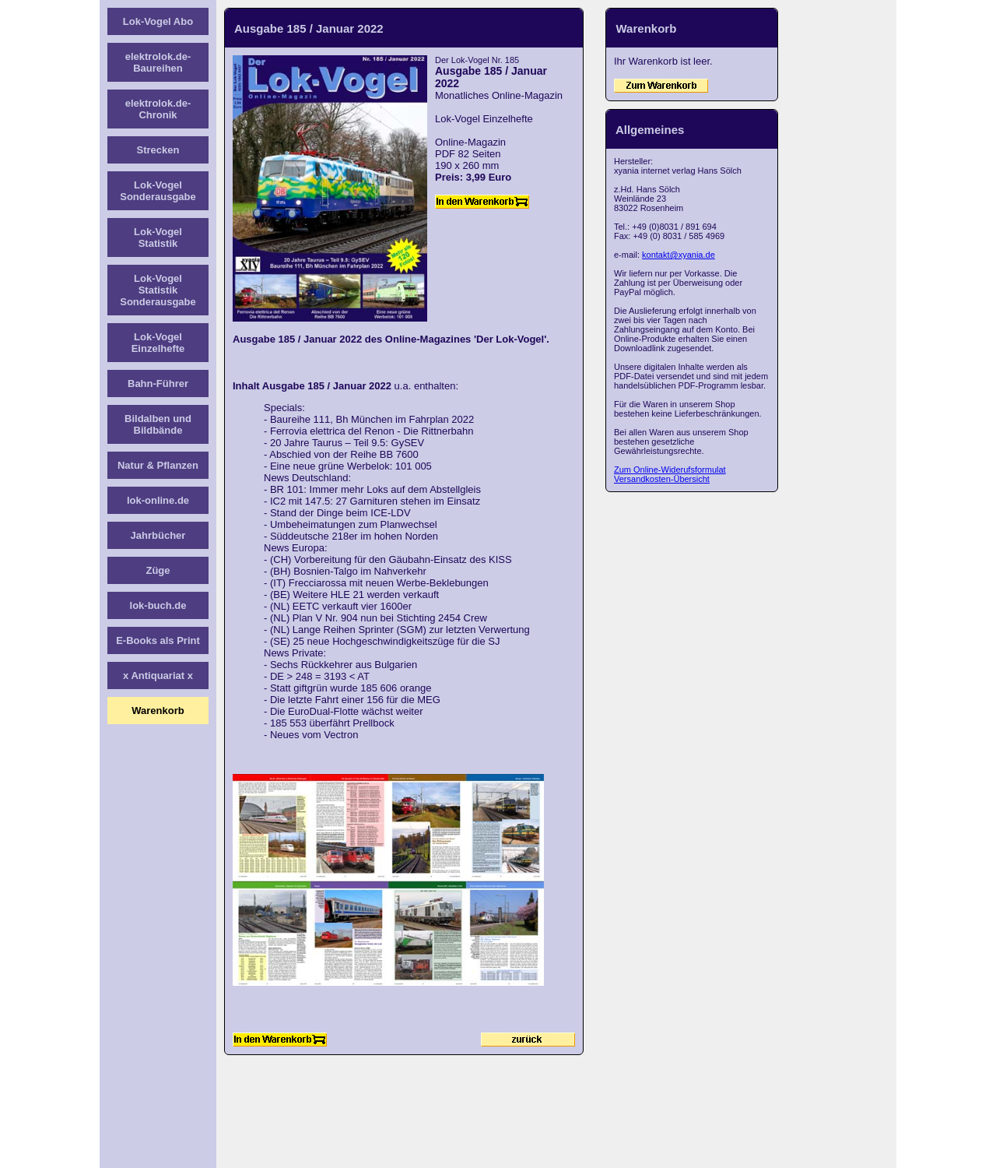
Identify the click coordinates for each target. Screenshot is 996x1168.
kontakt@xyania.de (678, 254)
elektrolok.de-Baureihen (158, 62)
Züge (158, 570)
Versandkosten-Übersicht (662, 479)
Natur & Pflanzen (157, 465)
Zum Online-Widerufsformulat (670, 469)
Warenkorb (158, 710)
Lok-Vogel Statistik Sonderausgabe (158, 290)
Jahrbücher (158, 535)
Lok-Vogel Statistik (158, 237)
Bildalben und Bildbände (157, 424)
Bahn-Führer (158, 383)
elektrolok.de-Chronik (158, 109)
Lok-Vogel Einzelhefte (158, 342)
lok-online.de (158, 500)
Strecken (158, 150)
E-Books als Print (158, 640)
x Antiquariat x (158, 675)
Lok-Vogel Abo (158, 21)
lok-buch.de (158, 605)
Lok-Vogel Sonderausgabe (158, 190)
